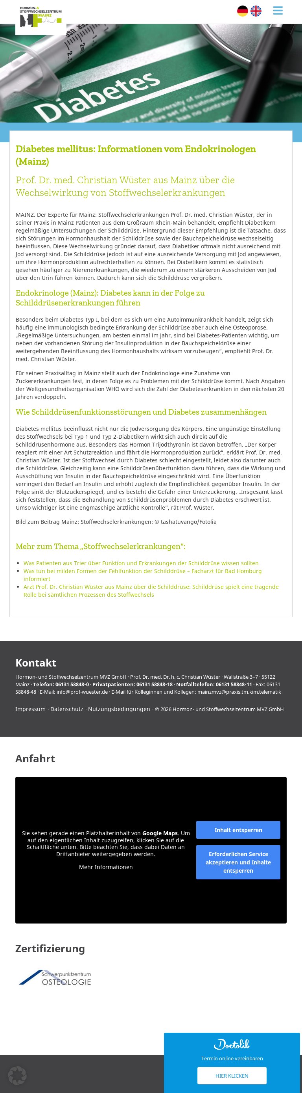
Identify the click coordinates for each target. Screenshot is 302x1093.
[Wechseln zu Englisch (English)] (256, 11)
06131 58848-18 (154, 684)
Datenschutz (66, 709)
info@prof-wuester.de (82, 691)
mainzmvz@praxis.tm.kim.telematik (239, 691)
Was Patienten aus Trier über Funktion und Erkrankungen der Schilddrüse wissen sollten (141, 563)
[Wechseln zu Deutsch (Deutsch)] (242, 11)
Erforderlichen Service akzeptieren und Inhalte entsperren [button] (238, 862)
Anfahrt (35, 758)
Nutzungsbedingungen (119, 709)
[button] (17, 1075)
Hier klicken (232, 1075)
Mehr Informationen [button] (106, 867)
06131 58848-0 (72, 684)
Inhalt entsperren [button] (238, 830)
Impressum (30, 709)
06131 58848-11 (234, 684)
